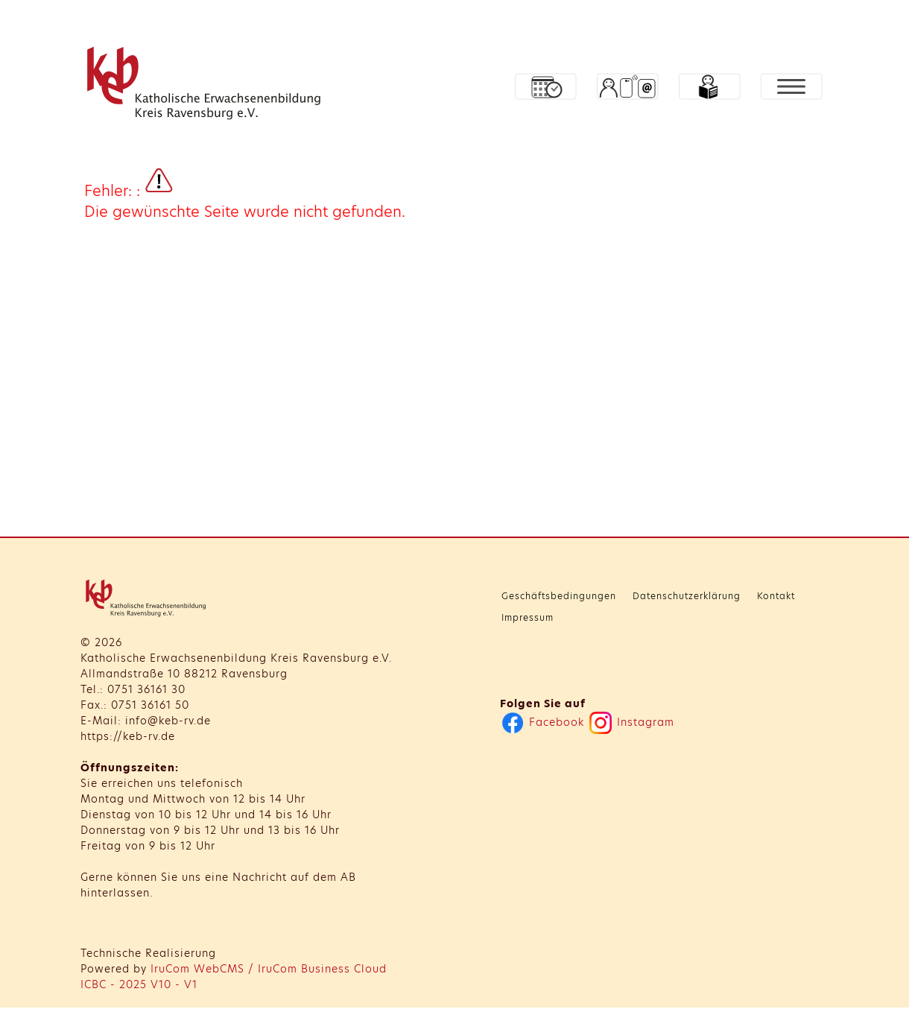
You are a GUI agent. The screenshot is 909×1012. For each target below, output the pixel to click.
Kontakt (776, 595)
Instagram (631, 722)
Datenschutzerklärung (687, 595)
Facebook (542, 722)
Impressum (527, 617)
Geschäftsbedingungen (558, 595)
